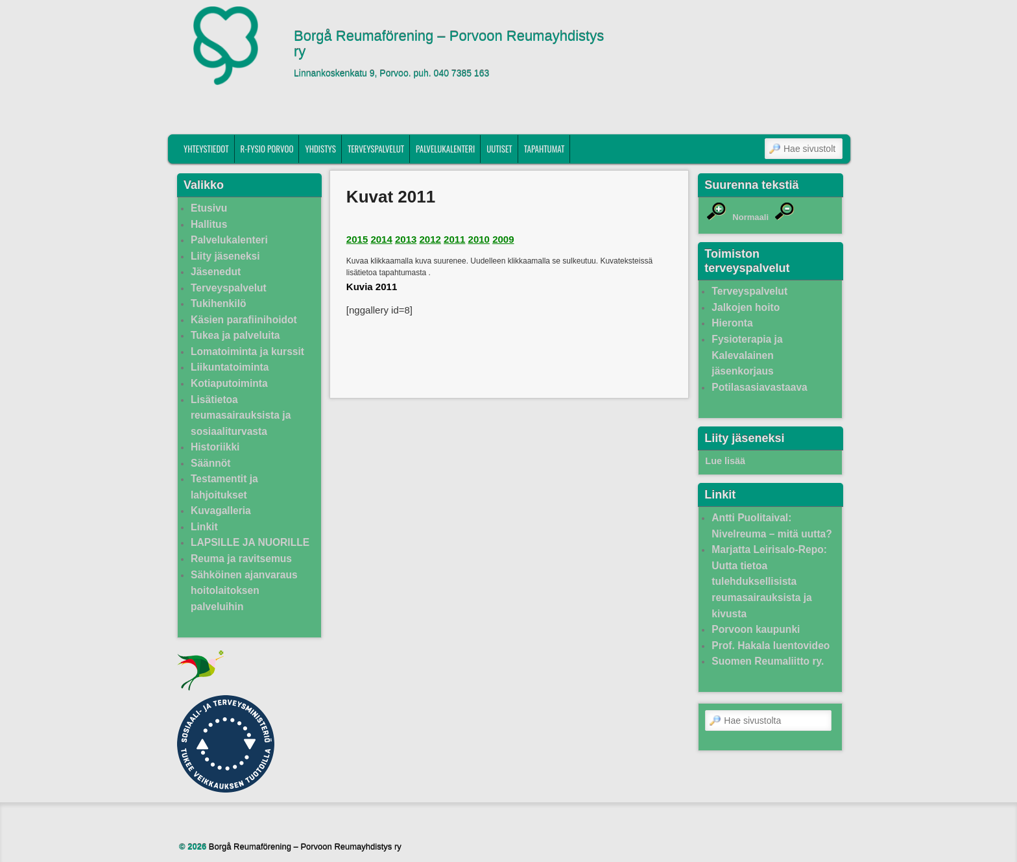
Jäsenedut (216, 271)
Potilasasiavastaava (759, 387)
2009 (503, 239)
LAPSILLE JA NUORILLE (250, 542)
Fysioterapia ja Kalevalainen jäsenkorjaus (747, 355)
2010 (479, 239)
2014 (381, 239)
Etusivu (209, 208)
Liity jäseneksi (225, 256)
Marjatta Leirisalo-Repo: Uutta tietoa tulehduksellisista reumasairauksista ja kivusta (769, 581)
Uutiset (499, 148)
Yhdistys (320, 148)
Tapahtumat (544, 148)
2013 (405, 239)
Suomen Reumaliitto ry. (768, 661)
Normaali (750, 217)
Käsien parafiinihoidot (244, 319)
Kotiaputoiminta (229, 383)
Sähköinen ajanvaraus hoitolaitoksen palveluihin (244, 590)
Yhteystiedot (206, 148)
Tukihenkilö (218, 303)
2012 (430, 239)
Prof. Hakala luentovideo (771, 645)
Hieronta (732, 322)
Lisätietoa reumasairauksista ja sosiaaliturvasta (241, 415)
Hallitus (209, 224)
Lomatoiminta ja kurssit (247, 351)
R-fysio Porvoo (267, 148)
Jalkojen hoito (746, 307)
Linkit (204, 526)
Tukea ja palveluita (235, 335)
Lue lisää (725, 461)
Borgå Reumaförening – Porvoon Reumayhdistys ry (449, 44)
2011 (454, 239)
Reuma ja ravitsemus (241, 558)
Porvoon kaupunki (756, 629)
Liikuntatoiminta (230, 367)
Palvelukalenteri (445, 148)
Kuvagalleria (221, 510)
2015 (357, 239)
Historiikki (215, 446)
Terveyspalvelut (376, 148)
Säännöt (211, 463)
